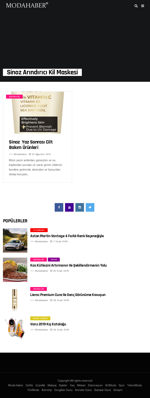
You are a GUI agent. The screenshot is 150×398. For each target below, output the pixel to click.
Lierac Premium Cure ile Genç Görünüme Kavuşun (68, 294)
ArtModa (110, 385)
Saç (72, 385)
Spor (54, 259)
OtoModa (39, 230)
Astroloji (47, 390)
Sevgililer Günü (63, 390)
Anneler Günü (83, 390)
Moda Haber (40, 318)
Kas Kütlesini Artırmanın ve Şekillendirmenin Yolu (68, 265)
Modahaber (20, 154)
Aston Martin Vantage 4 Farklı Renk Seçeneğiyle (67, 236)
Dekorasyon (95, 385)
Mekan (81, 385)
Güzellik (14, 96)
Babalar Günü (102, 390)
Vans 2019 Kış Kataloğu (48, 324)
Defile (29, 385)
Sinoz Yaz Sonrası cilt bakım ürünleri (31, 145)
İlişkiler (63, 385)
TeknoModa (134, 385)
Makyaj (52, 385)
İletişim (117, 390)
